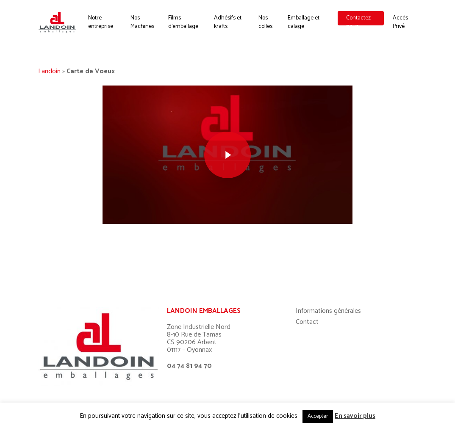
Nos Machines (146, 25)
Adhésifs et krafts (230, 25)
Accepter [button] (318, 416)
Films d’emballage (186, 25)
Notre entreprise (104, 25)
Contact (307, 287)
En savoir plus (355, 416)
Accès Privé (400, 25)
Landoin (49, 71)
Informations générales (328, 276)
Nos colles (267, 25)
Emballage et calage (305, 25)
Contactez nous (359, 25)
